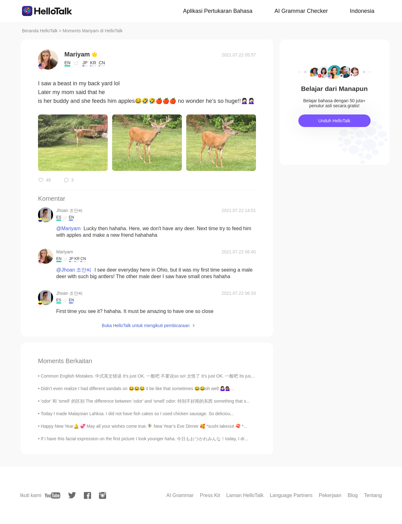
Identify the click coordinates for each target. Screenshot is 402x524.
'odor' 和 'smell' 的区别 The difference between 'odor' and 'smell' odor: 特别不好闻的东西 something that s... (145, 401)
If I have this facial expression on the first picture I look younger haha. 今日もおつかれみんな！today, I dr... (144, 438)
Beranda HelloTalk (40, 30)
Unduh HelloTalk (334, 120)
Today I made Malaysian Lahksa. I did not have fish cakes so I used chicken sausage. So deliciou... (137, 413)
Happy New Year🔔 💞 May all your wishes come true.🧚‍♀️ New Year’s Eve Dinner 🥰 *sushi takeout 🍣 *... (144, 426)
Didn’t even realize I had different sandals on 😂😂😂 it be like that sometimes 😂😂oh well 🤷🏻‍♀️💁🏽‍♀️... (137, 388)
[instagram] (102, 495)
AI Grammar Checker (301, 11)
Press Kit (210, 495)
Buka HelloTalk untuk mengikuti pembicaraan (145, 325)
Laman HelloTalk (244, 495)
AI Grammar (179, 495)
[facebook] (87, 495)
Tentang (373, 495)
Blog (353, 495)
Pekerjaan (330, 495)
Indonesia (362, 11)
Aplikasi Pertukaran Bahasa (218, 11)
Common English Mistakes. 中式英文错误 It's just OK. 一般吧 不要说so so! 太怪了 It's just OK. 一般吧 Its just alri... (152, 375)
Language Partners (291, 495)
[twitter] (72, 495)
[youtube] (52, 495)
